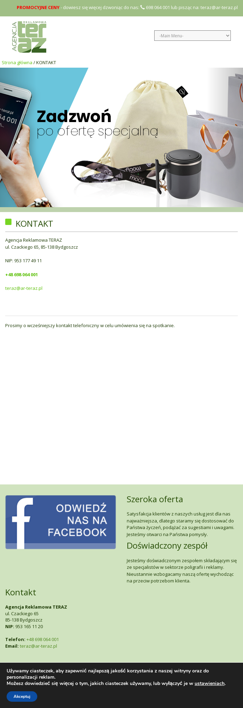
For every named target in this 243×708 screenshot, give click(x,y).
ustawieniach (210, 683)
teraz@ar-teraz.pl (219, 7)
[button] (18, 137)
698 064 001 (155, 7)
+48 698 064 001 (21, 274)
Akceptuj (22, 696)
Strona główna (17, 62)
